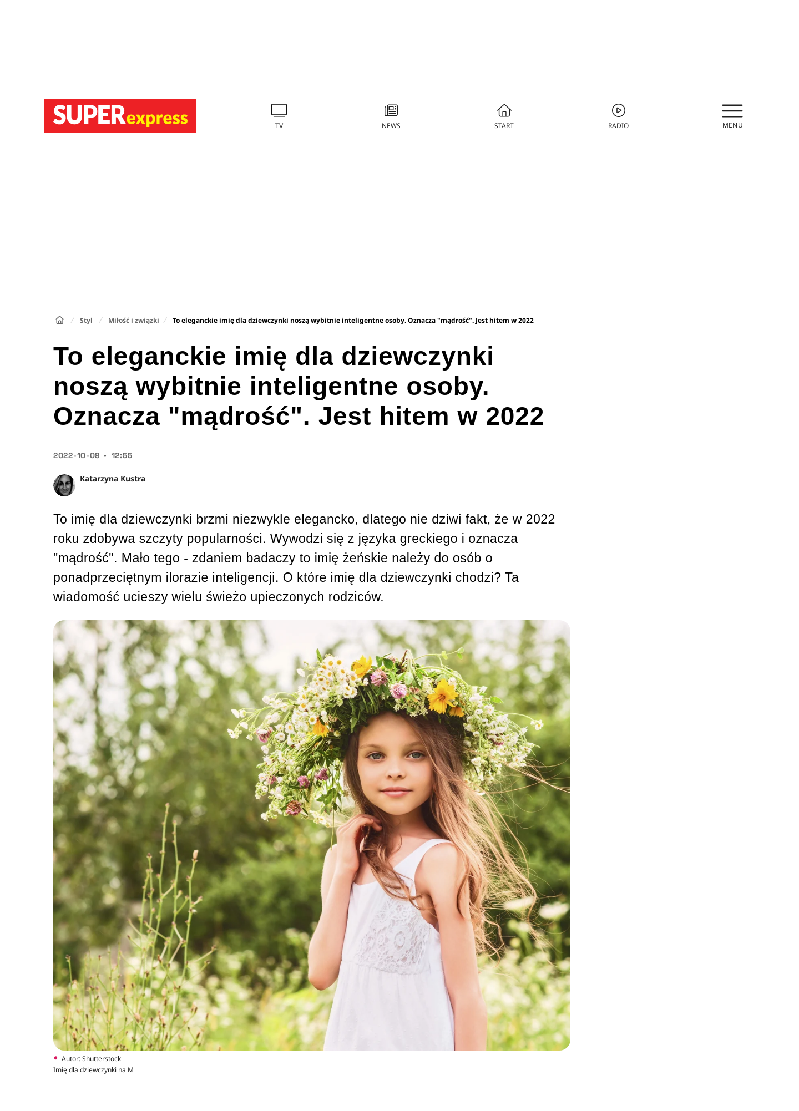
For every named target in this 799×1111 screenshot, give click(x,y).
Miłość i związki (133, 320)
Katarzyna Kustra (112, 478)
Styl (86, 320)
